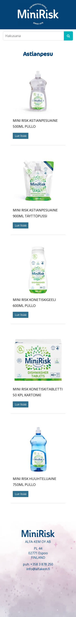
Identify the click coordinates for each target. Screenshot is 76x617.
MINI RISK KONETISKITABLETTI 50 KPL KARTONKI (38, 392)
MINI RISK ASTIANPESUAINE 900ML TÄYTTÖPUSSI (35, 213)
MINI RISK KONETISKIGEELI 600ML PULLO (34, 302)
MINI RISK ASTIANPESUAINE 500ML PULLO (35, 123)
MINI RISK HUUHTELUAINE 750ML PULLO (34, 481)
